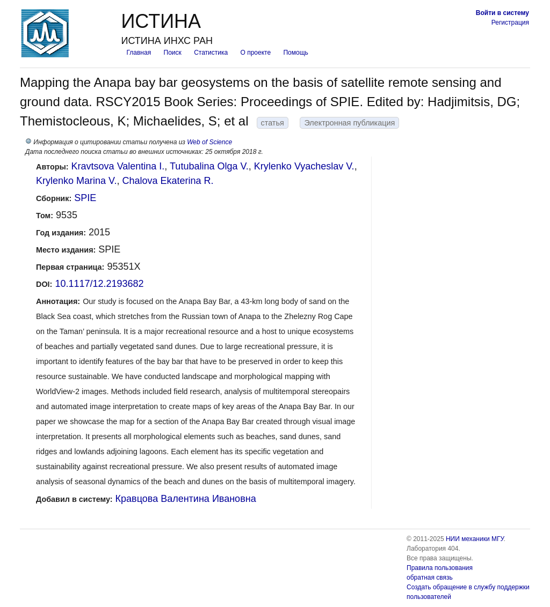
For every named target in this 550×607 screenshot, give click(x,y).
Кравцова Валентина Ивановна (185, 498)
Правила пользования (440, 568)
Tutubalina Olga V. (209, 166)
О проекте (256, 52)
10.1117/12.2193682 (99, 283)
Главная (138, 52)
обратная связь (430, 577)
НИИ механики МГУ (475, 539)
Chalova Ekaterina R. (167, 180)
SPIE (85, 198)
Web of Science (209, 142)
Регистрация (510, 22)
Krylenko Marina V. (76, 180)
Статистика (211, 52)
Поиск (173, 52)
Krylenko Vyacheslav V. (304, 166)
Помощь (295, 52)
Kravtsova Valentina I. (118, 166)
